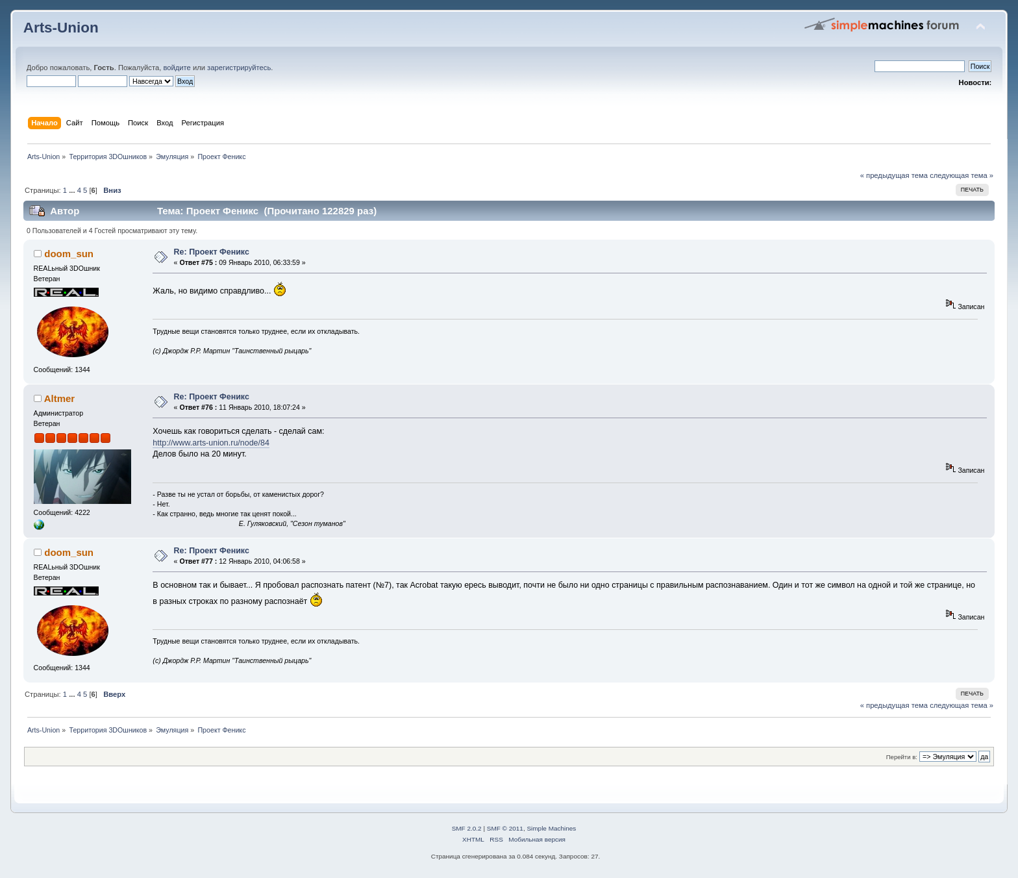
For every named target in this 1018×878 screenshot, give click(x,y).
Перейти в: (901, 756)
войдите (176, 67)
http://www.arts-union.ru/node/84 (211, 442)
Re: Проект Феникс (211, 252)
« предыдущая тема (894, 175)
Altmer (59, 398)
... (73, 190)
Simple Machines (551, 828)
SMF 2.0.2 (467, 828)
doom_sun (68, 253)
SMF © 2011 (505, 828)
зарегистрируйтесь (239, 67)
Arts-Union (61, 27)
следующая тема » (961, 175)
